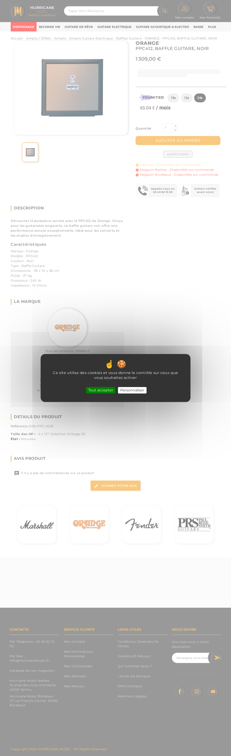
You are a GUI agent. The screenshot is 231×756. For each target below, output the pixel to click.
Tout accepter (100, 390)
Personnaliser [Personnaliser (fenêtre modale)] (132, 390)
